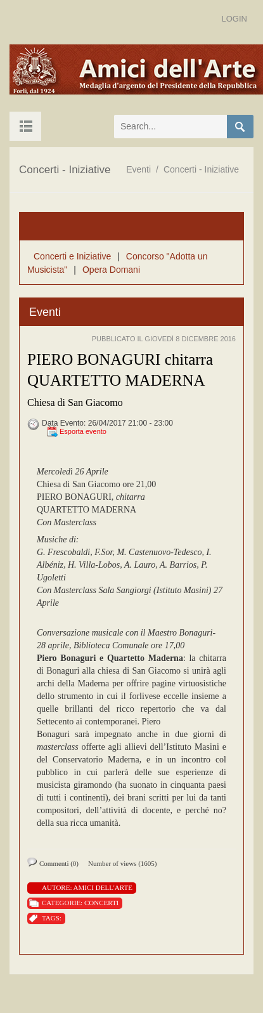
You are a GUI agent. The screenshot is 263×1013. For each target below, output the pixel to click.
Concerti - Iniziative (201, 169)
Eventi (138, 169)
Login (234, 18)
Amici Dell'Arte (103, 887)
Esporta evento (83, 431)
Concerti (101, 902)
